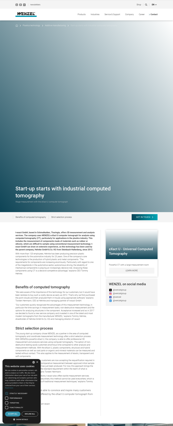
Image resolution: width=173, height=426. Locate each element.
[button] (154, 5)
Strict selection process (61, 217)
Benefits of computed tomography (31, 217)
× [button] (37, 362)
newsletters (35, 4)
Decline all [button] (30, 414)
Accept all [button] (13, 414)
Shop (139, 4)
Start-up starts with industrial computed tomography (94, 25)
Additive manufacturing (55, 25)
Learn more (132, 270)
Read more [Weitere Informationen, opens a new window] (9, 388)
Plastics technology (31, 25)
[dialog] (22, 391)
